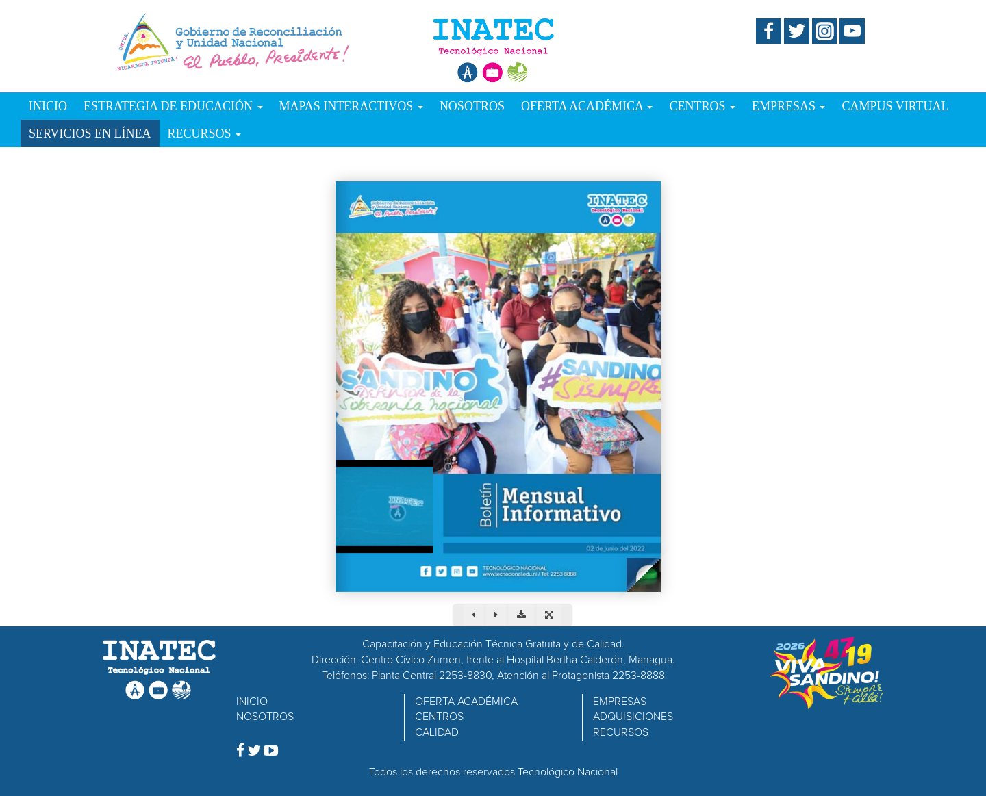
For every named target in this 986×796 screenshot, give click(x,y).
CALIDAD (437, 732)
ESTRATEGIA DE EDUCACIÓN (173, 106)
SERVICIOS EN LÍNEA (90, 133)
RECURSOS (205, 133)
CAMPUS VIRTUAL (895, 106)
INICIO (48, 106)
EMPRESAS (789, 106)
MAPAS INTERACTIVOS (351, 106)
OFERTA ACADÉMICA (587, 106)
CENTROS (702, 106)
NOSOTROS (472, 106)
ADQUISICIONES (633, 716)
